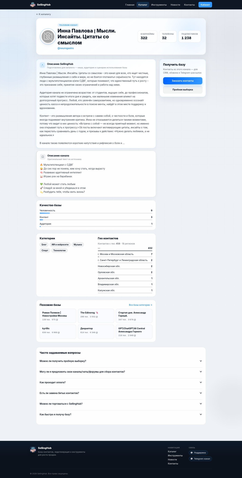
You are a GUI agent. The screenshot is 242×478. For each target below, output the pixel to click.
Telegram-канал (200, 458)
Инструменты (159, 4)
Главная (129, 4)
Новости (175, 4)
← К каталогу (43, 14)
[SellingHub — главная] (40, 4)
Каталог (142, 4)
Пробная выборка (183, 89)
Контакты (189, 4)
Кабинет (205, 4)
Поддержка (198, 452)
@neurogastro (66, 48)
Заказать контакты (183, 80)
